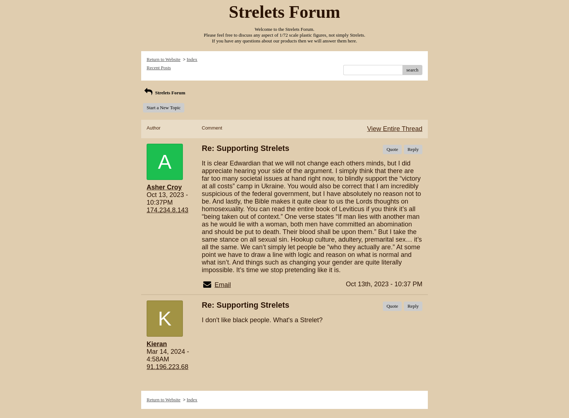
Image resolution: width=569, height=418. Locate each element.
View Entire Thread (394, 128)
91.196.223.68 (167, 366)
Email (222, 284)
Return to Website (163, 59)
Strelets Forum (164, 92)
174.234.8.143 (167, 210)
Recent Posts (159, 67)
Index (192, 59)
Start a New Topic (164, 107)
